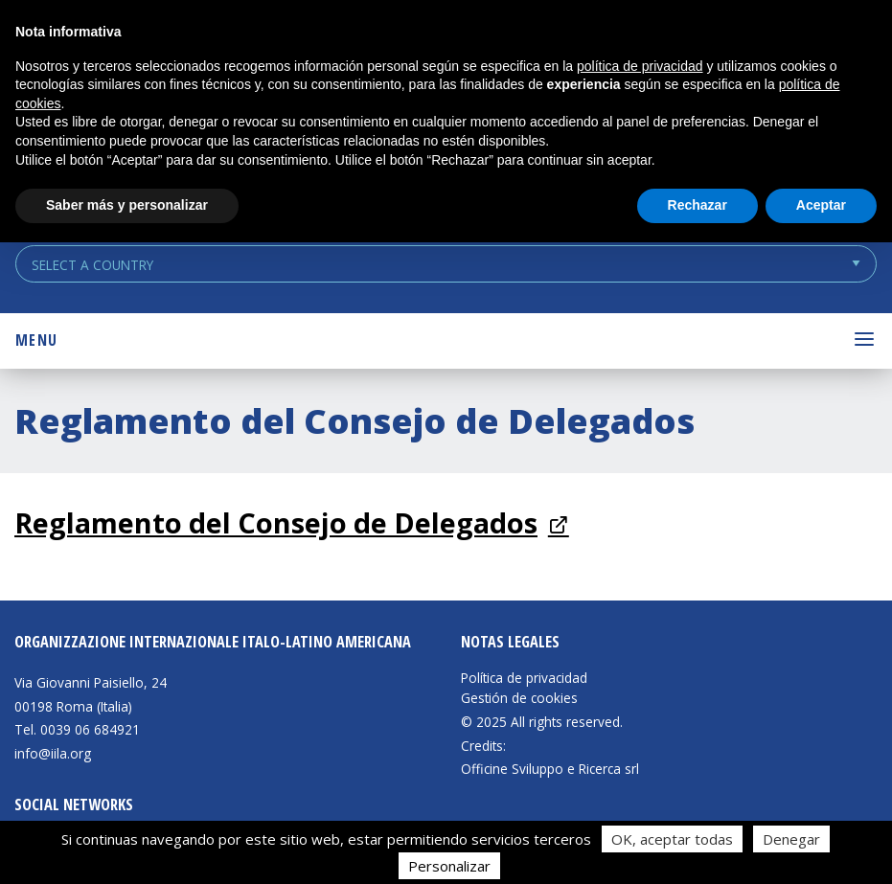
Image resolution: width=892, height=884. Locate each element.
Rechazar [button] (697, 205)
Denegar (791, 839)
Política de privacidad (524, 678)
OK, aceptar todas (672, 839)
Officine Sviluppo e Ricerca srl (550, 768)
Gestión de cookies (519, 698)
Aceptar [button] (821, 205)
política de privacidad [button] (640, 66)
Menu (36, 340)
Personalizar (449, 865)
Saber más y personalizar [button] (127, 205)
